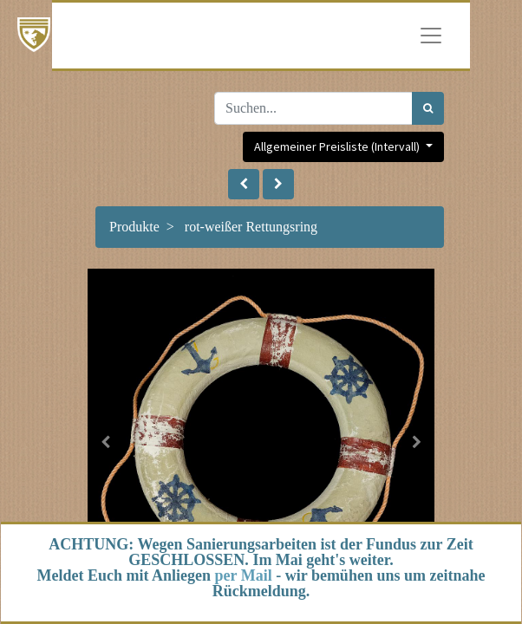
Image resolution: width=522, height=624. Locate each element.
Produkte (134, 226)
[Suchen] (428, 108)
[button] (243, 184)
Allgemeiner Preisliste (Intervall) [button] (338, 146)
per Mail (243, 575)
